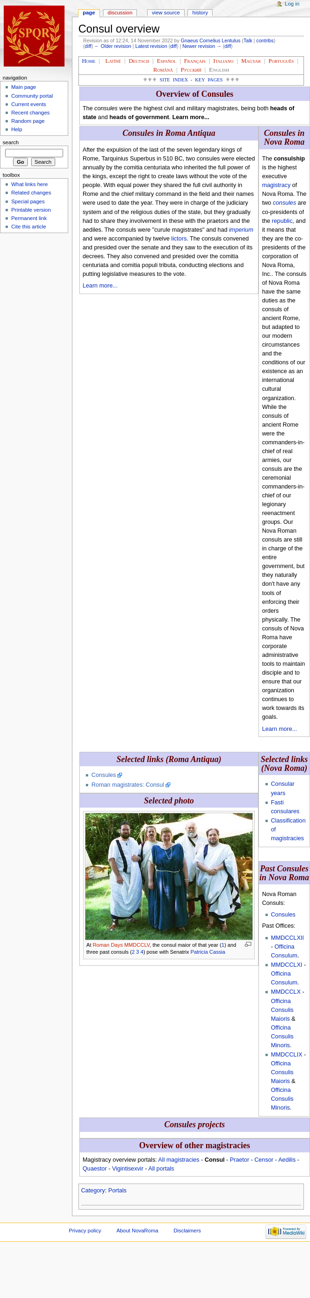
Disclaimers (187, 1230)
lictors (179, 238)
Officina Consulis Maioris (282, 1010)
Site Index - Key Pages (191, 79)
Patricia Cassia (208, 952)
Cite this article (28, 226)
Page (89, 12)
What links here (29, 184)
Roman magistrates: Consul (127, 785)
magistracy (276, 185)
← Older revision (112, 46)
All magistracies (179, 1160)
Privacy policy (85, 1230)
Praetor (239, 1160)
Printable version (31, 210)
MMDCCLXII (287, 938)
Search (11, 142)
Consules (103, 775)
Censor (263, 1160)
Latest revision (151, 46)
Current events (28, 104)
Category (93, 1190)
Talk (248, 40)
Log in (292, 4)
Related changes (31, 192)
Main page (23, 87)
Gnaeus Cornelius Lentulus (211, 40)
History (200, 12)
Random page (28, 121)
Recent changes (30, 112)
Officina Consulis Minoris (282, 1036)
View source (166, 12)
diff (88, 46)
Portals (117, 1190)
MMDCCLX (286, 992)
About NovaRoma (137, 1230)
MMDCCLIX (287, 1054)
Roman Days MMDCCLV (121, 945)
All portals (161, 1168)
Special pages (28, 201)
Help (16, 129)
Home (89, 61)
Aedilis (287, 1160)
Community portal (32, 96)
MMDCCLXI (287, 965)
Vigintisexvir (127, 1168)
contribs (264, 40)
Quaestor (95, 1168)
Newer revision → (201, 46)
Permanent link (28, 218)
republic (282, 221)
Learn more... (100, 285)
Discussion (120, 12)
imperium (241, 230)
